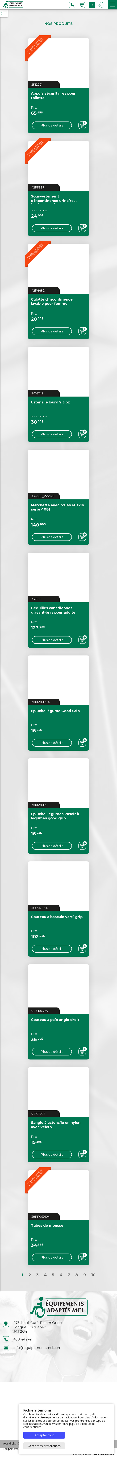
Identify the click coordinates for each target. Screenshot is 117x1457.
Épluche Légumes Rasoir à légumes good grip (55, 816)
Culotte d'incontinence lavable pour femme (52, 301)
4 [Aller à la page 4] (45, 1274)
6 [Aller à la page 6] (61, 1274)
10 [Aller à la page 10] (93, 1274)
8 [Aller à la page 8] (76, 1274)
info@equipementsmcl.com (32, 1348)
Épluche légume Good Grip (55, 711)
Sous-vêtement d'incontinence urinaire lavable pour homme (52, 200)
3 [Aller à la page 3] (37, 1274)
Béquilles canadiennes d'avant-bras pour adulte (53, 610)
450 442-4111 (19, 1339)
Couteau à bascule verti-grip (57, 917)
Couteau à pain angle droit (55, 1020)
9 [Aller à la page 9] (84, 1274)
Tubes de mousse (47, 1225)
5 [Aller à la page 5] (53, 1274)
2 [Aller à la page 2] (29, 1274)
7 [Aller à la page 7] (68, 1274)
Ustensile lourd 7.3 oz (50, 402)
